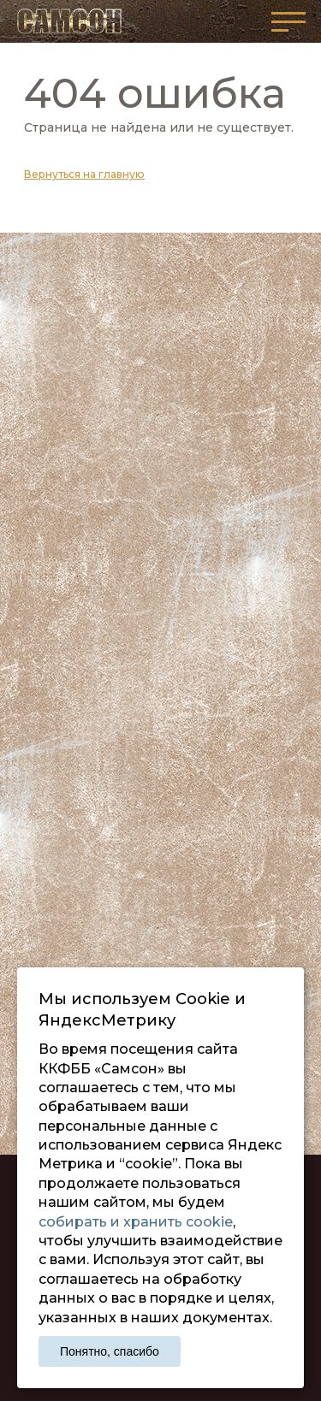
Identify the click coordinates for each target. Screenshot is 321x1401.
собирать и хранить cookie (136, 1222)
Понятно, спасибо (109, 1351)
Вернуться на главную (84, 174)
